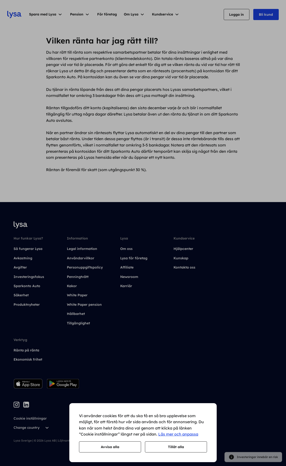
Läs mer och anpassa (178, 434)
